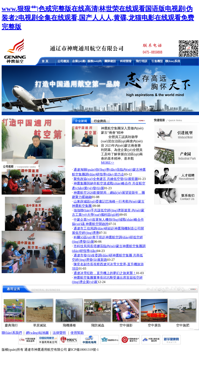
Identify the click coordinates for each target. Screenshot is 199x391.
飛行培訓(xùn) (141, 62)
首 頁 (45, 61)
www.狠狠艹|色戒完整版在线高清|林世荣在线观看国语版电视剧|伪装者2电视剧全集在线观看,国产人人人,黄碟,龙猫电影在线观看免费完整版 (98, 17)
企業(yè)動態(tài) (79, 62)
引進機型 (157, 61)
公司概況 (63, 61)
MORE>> (107, 162)
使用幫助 (77, 332)
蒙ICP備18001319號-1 (83, 349)
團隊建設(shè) (110, 62)
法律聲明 (59, 332)
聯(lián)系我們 (172, 62)
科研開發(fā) (126, 62)
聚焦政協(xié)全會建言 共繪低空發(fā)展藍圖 (106, 179)
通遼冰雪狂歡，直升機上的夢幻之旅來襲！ (105, 273)
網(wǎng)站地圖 (37, 332)
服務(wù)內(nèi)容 (94, 62)
